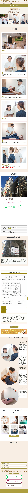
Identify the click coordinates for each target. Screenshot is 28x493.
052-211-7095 (10, 228)
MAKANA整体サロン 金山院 (5, 467)
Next (25, 248)
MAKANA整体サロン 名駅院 (5, 463)
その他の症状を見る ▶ (14, 435)
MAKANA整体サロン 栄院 (4, 465)
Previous (2, 248)
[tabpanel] (14, 248)
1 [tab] (11, 257)
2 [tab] (14, 324)
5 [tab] (16, 257)
